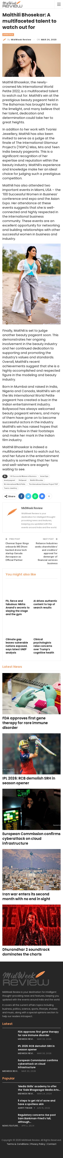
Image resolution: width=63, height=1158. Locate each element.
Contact (51, 1144)
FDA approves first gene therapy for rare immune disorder (38, 1033)
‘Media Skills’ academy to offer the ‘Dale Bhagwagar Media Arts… (39, 1088)
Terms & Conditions (18, 1144)
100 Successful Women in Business (23, 476)
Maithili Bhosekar (36, 480)
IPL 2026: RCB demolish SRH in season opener (36, 1047)
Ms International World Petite (14, 484)
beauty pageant (9, 480)
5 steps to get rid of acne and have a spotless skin (36, 1102)
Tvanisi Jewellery (10, 488)
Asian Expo (44, 476)
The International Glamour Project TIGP (43, 484)
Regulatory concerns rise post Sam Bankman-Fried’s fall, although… (37, 1118)
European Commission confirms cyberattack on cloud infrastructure (38, 1064)
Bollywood (22, 480)
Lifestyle (8, 34)
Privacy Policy (37, 1144)
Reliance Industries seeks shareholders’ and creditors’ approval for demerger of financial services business (46, 553)
